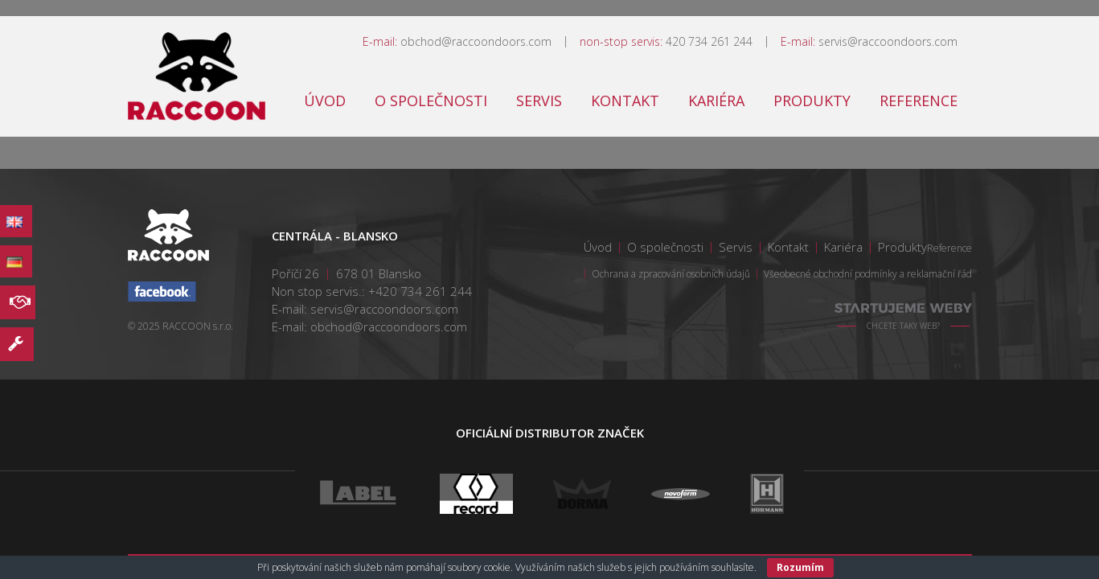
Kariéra (716, 100)
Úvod (325, 100)
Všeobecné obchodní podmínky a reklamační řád (868, 274)
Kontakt (625, 100)
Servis (539, 100)
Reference (919, 100)
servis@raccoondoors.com (888, 41)
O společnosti (431, 100)
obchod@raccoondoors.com (476, 41)
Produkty (812, 100)
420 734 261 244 (709, 41)
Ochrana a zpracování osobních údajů (671, 274)
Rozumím (800, 567)
